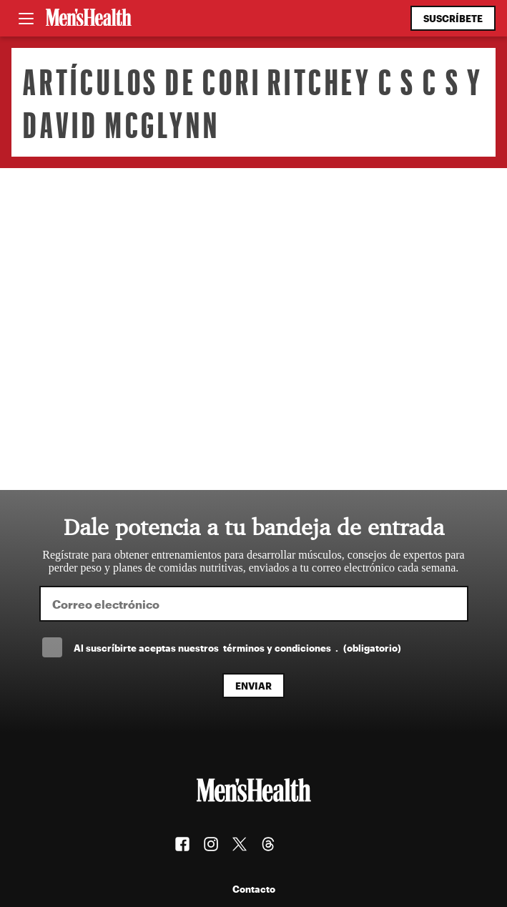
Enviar (253, 685)
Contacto (253, 888)
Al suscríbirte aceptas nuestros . (237, 647)
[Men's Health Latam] (89, 19)
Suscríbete (453, 18)
